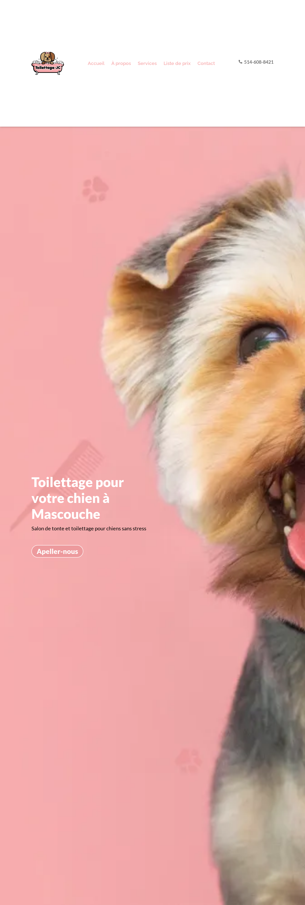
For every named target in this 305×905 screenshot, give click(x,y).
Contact (206, 63)
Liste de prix (177, 63)
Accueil (96, 63)
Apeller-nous (57, 551)
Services (147, 63)
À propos (121, 63)
